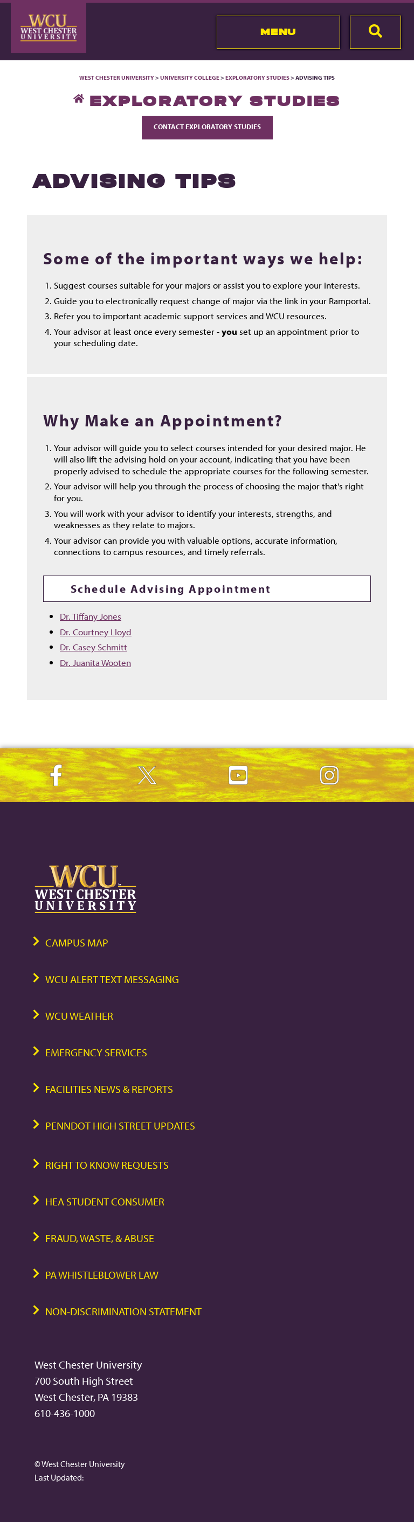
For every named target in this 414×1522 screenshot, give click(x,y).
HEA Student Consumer (104, 1201)
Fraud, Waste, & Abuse (99, 1238)
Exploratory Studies (257, 77)
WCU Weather (79, 1015)
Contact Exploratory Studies (207, 126)
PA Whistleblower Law (101, 1274)
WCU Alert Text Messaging (112, 979)
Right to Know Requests (107, 1165)
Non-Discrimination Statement (123, 1311)
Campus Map (76, 942)
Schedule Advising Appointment (171, 588)
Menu (278, 32)
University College (189, 77)
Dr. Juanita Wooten (95, 662)
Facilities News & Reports (109, 1089)
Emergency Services (96, 1052)
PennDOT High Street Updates (120, 1125)
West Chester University (116, 77)
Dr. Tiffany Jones (90, 616)
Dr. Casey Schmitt (93, 647)
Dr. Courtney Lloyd (96, 631)
